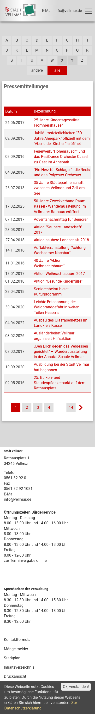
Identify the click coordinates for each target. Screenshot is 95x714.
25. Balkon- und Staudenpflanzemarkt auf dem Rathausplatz (59, 383)
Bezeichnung (45, 111)
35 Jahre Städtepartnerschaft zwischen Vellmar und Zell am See (59, 188)
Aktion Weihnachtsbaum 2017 (59, 273)
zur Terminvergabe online (25, 560)
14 (71, 407)
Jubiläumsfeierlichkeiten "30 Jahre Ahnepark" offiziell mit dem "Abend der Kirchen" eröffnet (62, 138)
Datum (11, 111)
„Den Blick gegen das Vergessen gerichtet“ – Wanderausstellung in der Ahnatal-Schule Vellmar (61, 351)
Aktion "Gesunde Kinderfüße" (58, 281)
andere (37, 70)
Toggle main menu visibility (89, 8)
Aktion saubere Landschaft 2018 (61, 240)
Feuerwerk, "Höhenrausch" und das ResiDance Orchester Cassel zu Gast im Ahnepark (61, 156)
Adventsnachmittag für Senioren (61, 219)
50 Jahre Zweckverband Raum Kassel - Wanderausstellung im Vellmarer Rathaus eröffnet (60, 206)
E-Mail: (9, 494)
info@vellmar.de (17, 499)
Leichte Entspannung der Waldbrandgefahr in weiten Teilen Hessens (56, 307)
